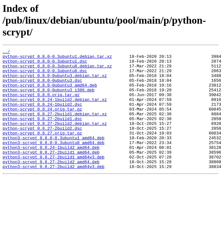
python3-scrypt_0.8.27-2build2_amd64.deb (51, 185)
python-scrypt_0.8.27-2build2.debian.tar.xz (55, 139)
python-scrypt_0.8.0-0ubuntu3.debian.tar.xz (55, 81)
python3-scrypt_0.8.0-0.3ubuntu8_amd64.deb (53, 162)
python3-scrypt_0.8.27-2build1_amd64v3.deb (53, 179)
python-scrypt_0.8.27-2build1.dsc (42, 133)
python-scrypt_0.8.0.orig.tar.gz (41, 104)
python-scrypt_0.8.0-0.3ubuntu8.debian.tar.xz (57, 70)
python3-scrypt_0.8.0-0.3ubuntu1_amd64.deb (53, 156)
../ (6, 52)
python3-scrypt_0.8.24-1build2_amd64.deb (51, 167)
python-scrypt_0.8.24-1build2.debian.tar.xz (55, 110)
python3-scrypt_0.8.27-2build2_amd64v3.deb (53, 190)
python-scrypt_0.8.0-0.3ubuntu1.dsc (45, 64)
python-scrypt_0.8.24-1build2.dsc (42, 116)
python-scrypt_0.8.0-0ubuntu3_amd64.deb (50, 93)
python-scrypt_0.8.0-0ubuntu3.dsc (42, 87)
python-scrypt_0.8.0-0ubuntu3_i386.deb (49, 98)
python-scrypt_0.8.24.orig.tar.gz (42, 121)
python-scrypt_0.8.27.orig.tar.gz (42, 150)
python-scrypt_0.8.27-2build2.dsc (42, 144)
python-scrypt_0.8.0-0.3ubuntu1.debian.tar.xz (57, 58)
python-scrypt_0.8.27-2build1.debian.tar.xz (55, 127)
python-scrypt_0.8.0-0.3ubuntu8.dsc (45, 75)
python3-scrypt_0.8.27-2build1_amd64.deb (51, 173)
